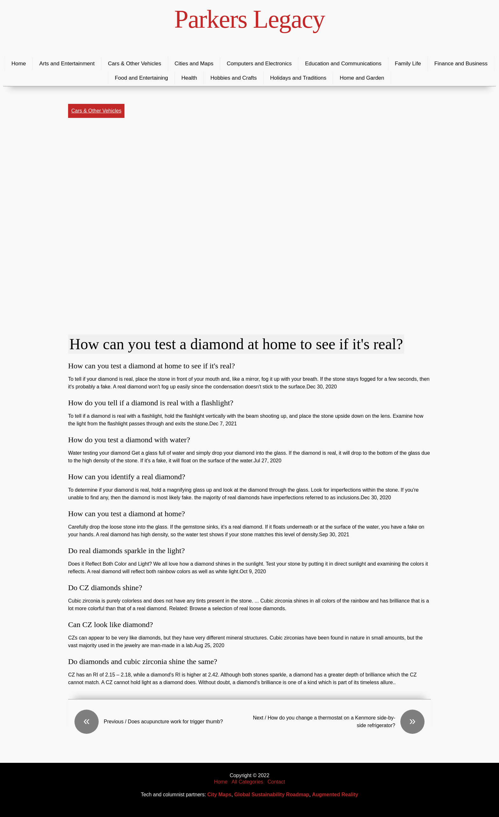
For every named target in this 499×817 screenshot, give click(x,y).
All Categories (248, 781)
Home (18, 64)
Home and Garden (362, 78)
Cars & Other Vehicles (134, 64)
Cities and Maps (194, 64)
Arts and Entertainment (67, 64)
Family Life (408, 64)
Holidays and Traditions (298, 78)
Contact (276, 781)
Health (189, 78)
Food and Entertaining (141, 78)
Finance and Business (461, 64)
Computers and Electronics (259, 64)
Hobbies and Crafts (233, 78)
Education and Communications (343, 64)
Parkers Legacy (249, 19)
